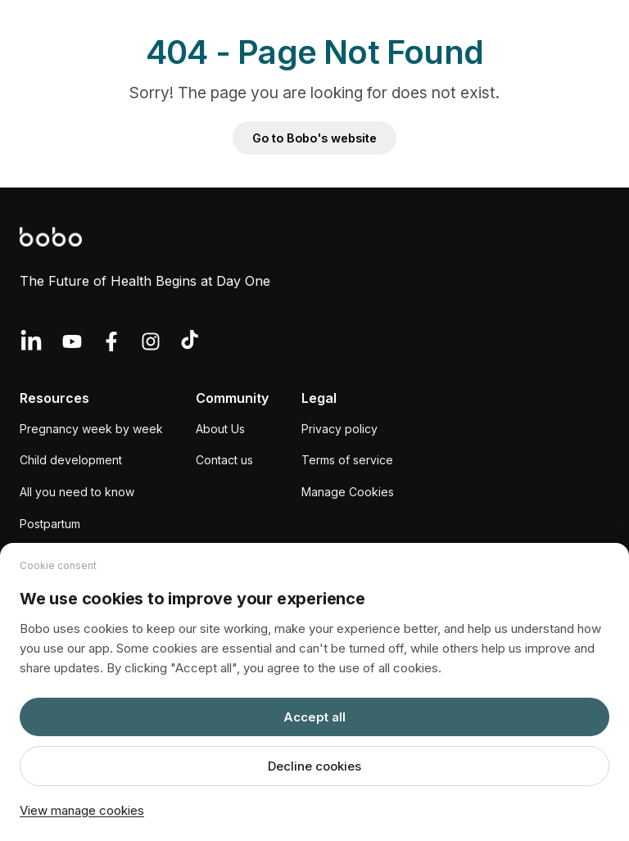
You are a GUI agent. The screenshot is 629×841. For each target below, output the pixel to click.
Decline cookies (314, 766)
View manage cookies (82, 810)
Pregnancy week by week (91, 429)
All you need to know (77, 492)
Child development (71, 460)
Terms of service (347, 460)
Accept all (314, 717)
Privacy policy (339, 429)
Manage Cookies (347, 492)
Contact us (224, 460)
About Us (220, 429)
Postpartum (50, 524)
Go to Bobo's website (314, 138)
